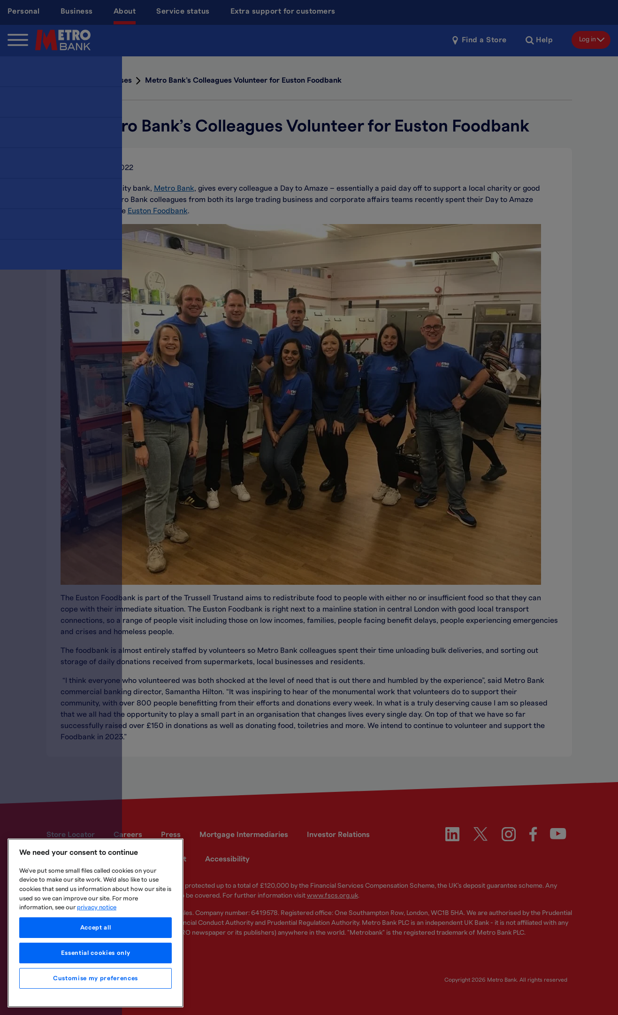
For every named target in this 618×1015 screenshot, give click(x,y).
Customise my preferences (95, 978)
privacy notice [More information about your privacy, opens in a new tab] (96, 907)
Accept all (95, 927)
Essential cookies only (95, 953)
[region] (95, 922)
